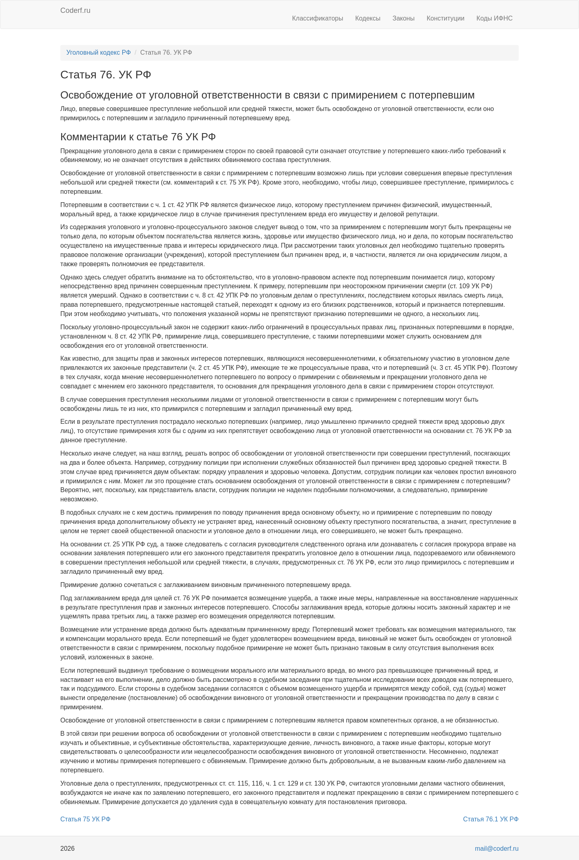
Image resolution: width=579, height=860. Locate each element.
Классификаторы (317, 18)
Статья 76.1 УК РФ (491, 819)
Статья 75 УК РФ (85, 819)
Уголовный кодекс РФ (98, 52)
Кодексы (367, 18)
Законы (403, 18)
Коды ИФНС (494, 18)
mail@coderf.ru (497, 848)
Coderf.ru (75, 10)
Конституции (445, 18)
